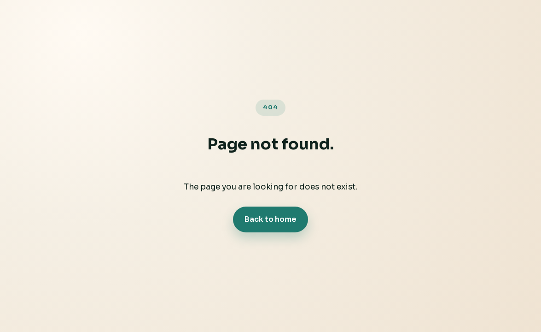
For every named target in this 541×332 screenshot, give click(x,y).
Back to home (270, 219)
